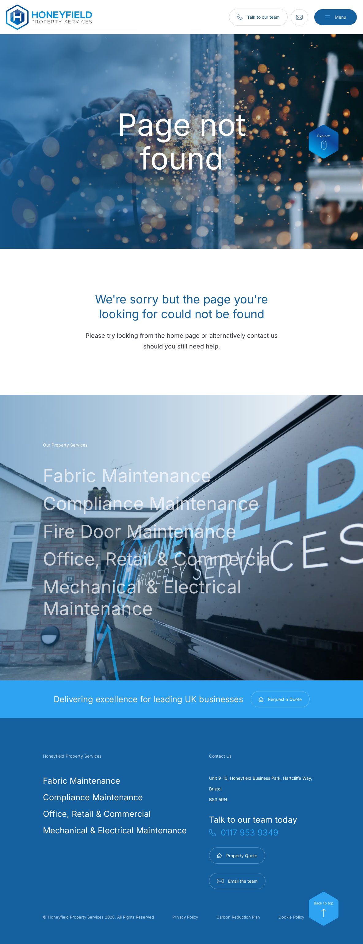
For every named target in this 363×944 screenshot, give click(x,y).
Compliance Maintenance (153, 503)
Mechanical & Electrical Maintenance (144, 596)
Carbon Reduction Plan (238, 915)
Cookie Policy (291, 915)
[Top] (323, 909)
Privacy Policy (185, 915)
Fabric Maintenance (129, 475)
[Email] (299, 17)
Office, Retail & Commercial (162, 558)
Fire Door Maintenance (141, 531)
